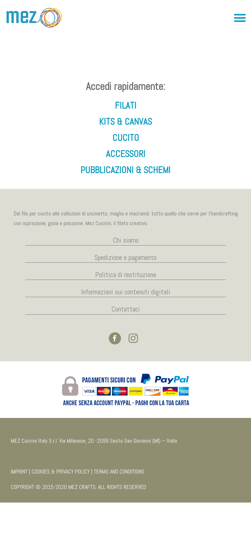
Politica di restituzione (125, 324)
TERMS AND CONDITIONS (119, 521)
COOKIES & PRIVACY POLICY (61, 521)
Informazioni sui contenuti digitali (125, 341)
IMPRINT (19, 521)
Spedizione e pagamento (125, 306)
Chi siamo (126, 289)
